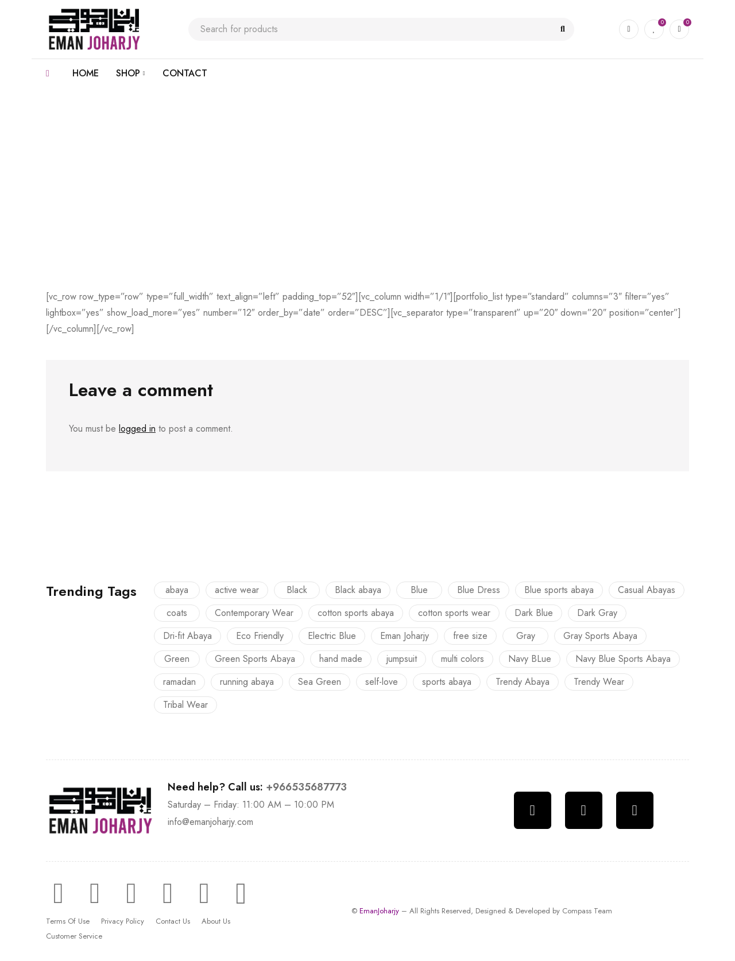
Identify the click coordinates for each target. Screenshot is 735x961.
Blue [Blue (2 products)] (419, 589)
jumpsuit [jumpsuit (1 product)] (401, 658)
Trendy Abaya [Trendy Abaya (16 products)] (523, 681)
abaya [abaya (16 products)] (176, 589)
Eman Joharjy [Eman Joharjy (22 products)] (404, 635)
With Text (366, 156)
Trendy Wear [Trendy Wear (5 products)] (599, 681)
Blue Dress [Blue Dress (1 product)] (478, 589)
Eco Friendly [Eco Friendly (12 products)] (260, 635)
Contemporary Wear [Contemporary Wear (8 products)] (254, 612)
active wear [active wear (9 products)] (237, 589)
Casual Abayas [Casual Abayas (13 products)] (646, 589)
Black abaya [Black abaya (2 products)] (358, 589)
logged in (137, 428)
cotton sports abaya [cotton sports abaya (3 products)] (356, 612)
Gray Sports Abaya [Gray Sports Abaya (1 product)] (600, 635)
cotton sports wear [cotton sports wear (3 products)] (454, 612)
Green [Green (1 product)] (176, 658)
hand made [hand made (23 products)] (340, 658)
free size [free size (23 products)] (470, 635)
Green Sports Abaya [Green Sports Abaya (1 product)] (255, 658)
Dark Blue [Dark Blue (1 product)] (533, 612)
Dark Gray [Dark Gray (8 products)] (597, 612)
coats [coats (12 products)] (177, 612)
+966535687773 (306, 787)
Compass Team (587, 910)
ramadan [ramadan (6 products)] (179, 681)
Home (285, 156)
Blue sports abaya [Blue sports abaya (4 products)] (559, 589)
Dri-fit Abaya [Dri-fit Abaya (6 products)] (187, 635)
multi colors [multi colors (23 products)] (462, 658)
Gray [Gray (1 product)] (525, 635)
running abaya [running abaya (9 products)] (247, 681)
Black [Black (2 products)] (297, 589)
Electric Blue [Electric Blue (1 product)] (332, 635)
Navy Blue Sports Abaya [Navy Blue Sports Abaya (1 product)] (623, 658)
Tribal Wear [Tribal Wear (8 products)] (185, 704)
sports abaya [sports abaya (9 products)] (446, 681)
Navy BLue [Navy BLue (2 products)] (529, 658)
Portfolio (322, 156)
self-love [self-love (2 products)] (381, 681)
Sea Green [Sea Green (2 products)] (319, 681)
